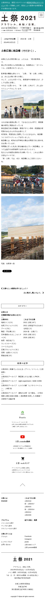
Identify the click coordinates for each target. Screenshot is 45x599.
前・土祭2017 (29, 504)
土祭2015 (28, 507)
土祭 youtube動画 (31, 547)
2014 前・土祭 (25, 39)
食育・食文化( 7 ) (7, 340)
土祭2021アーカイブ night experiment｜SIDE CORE (21, 381)
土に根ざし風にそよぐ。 (33, 293)
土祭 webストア (30, 545)
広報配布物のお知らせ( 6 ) (11, 315)
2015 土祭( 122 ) (29, 334)
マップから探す (6, 526)
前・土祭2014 (29, 509)
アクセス (4, 536)
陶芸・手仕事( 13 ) (8, 331)
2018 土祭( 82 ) (29, 337)
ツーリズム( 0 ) (7, 347)
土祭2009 (28, 515)
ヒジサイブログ (6, 542)
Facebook (28, 536)
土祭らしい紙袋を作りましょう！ (15, 288)
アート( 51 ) (5, 328)
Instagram (28, 539)
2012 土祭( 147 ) (29, 322)
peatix (27, 542)
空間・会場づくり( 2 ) (9, 352)
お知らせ (4, 312)
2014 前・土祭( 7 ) (30, 331)
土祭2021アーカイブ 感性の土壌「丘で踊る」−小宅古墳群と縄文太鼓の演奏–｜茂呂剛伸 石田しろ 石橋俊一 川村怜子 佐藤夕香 (22, 396)
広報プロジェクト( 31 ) (10, 350)
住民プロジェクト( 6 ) (9, 325)
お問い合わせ (6, 544)
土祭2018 (28, 501)
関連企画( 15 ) (6, 355)
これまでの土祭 (9, 39)
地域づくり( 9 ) (7, 322)
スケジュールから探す (9, 528)
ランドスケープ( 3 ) (8, 344)
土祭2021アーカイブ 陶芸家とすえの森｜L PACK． (21, 377)
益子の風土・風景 (31, 520)
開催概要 (4, 501)
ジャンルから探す (7, 523)
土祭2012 (28, 512)
